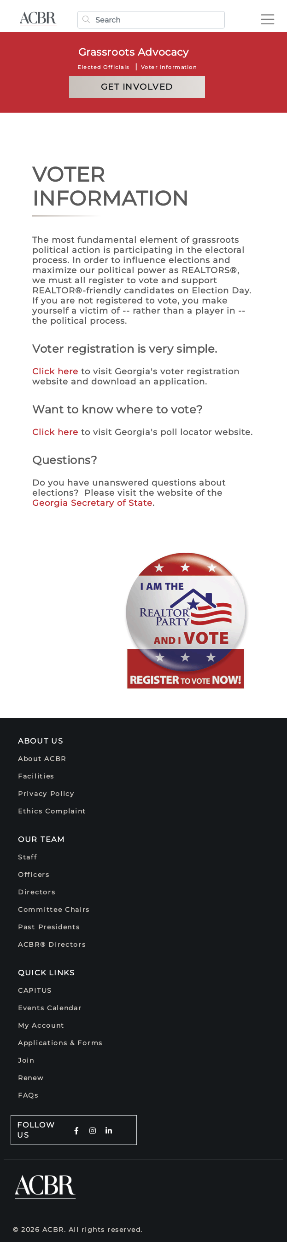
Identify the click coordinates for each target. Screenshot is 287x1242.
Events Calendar (50, 1008)
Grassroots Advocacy (133, 52)
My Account (41, 1025)
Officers (34, 874)
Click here (55, 371)
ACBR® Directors (52, 944)
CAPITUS (35, 990)
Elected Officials (103, 67)
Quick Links (46, 972)
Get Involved (137, 87)
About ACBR (42, 759)
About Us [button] (41, 741)
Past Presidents (49, 927)
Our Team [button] (41, 839)
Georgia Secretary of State (92, 503)
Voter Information (169, 67)
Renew (31, 1078)
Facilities (36, 776)
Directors (36, 892)
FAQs (28, 1095)
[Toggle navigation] (271, 16)
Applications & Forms (60, 1043)
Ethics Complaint (52, 811)
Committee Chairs (54, 909)
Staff (27, 857)
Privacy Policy (46, 794)
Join (26, 1060)
